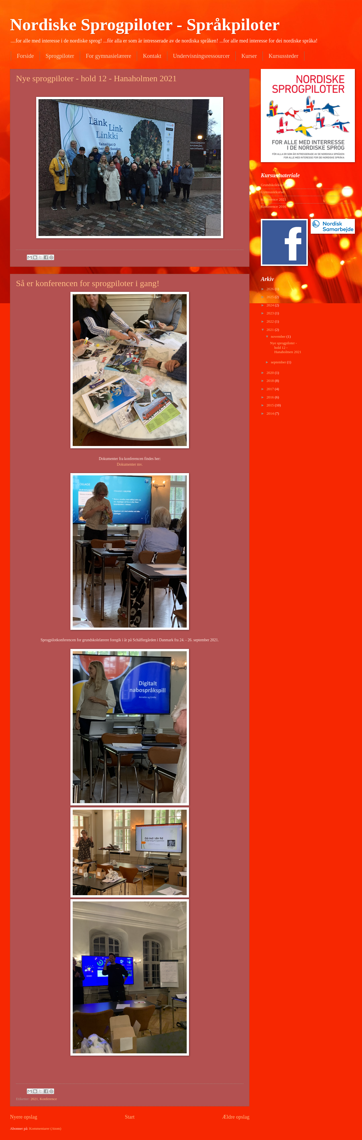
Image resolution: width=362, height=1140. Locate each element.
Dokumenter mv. (130, 464)
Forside (25, 56)
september (279, 362)
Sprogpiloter (60, 56)
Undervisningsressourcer (201, 56)
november (278, 337)
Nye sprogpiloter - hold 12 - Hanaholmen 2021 (96, 78)
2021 (34, 1099)
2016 (271, 397)
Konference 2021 (273, 199)
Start (130, 1117)
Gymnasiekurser (273, 192)
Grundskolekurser (274, 185)
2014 (271, 414)
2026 (271, 289)
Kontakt (152, 56)
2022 (271, 321)
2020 (271, 373)
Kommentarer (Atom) (45, 1129)
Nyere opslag (23, 1117)
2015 (271, 405)
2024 (271, 305)
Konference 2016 (273, 207)
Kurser (249, 56)
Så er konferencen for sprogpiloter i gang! (87, 283)
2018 (271, 381)
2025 (271, 297)
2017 (271, 389)
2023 (271, 313)
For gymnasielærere (108, 56)
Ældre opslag (235, 1117)
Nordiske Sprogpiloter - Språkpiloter (145, 24)
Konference (48, 1099)
